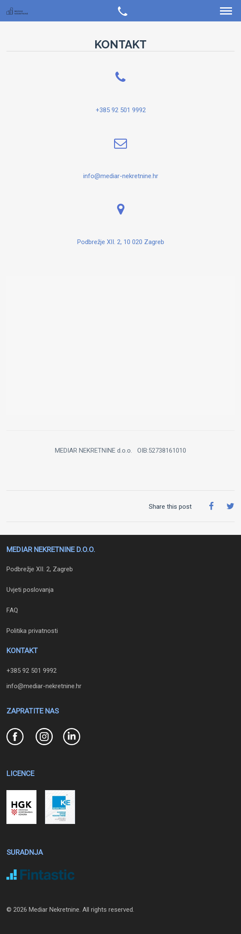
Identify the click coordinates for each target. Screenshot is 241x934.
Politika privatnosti (32, 631)
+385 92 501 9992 (121, 110)
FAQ (12, 610)
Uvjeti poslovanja (30, 590)
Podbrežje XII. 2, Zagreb (39, 569)
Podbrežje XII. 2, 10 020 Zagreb (120, 242)
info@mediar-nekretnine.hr (120, 176)
